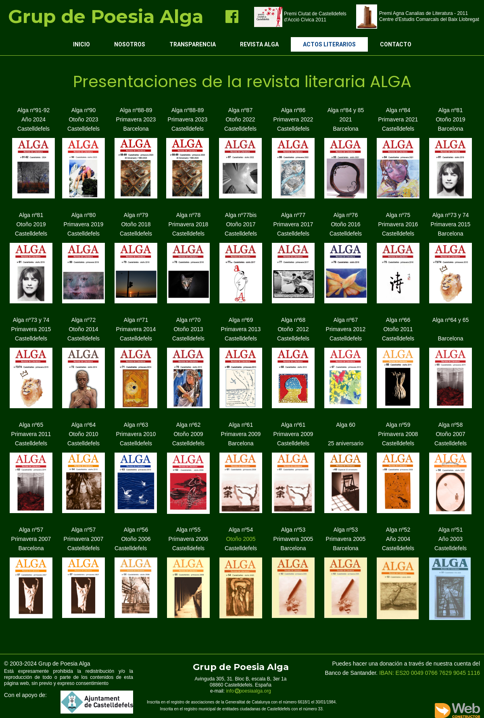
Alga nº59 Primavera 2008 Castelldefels (398, 434)
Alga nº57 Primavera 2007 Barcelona (31, 538)
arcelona (138, 128)
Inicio (81, 44)
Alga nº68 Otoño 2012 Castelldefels (293, 329)
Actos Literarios (329, 44)
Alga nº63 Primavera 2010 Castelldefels (136, 434)
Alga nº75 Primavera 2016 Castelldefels (398, 224)
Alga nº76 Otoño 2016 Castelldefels (346, 224)
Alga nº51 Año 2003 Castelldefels (450, 538)
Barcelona (450, 338)
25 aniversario (345, 443)
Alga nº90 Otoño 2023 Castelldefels (83, 119)
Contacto (395, 44)
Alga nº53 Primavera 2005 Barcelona (293, 538)
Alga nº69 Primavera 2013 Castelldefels (241, 329)
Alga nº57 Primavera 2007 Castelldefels (84, 538)
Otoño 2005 (241, 538)
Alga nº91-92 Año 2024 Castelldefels (33, 119)
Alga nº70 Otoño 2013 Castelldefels (188, 329)
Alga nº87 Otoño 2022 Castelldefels (240, 119)
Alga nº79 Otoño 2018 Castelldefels (136, 224)
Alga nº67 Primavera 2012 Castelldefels (346, 329)
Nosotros (129, 44)
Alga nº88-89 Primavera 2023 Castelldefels (188, 119)
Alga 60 (345, 425)
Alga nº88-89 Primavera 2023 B (136, 119)
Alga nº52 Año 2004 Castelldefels (398, 538)
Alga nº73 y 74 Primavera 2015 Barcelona (451, 224)
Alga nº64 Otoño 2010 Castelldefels (83, 434)
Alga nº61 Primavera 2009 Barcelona (241, 434)
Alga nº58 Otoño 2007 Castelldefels (450, 434)
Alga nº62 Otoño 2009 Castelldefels (188, 434)
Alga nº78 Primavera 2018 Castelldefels (189, 224)
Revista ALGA (259, 44)
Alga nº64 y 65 (450, 320)
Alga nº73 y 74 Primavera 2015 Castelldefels (31, 329)
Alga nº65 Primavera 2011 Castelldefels (31, 434)
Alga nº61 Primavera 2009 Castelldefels (293, 434)
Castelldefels (31, 233)
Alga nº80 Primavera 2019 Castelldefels (84, 224)
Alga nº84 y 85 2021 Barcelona (346, 119)
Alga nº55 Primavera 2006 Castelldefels (189, 538)
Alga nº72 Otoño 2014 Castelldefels (83, 329)
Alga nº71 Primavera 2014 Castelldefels (136, 329)
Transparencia (192, 44)
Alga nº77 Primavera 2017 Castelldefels (293, 224)
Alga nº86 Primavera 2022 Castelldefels (293, 119)
